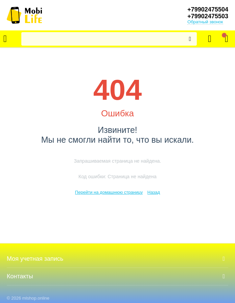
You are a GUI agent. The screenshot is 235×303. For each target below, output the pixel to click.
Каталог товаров (5, 39)
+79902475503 (207, 16)
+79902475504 (207, 9)
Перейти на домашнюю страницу (109, 192)
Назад (153, 192)
